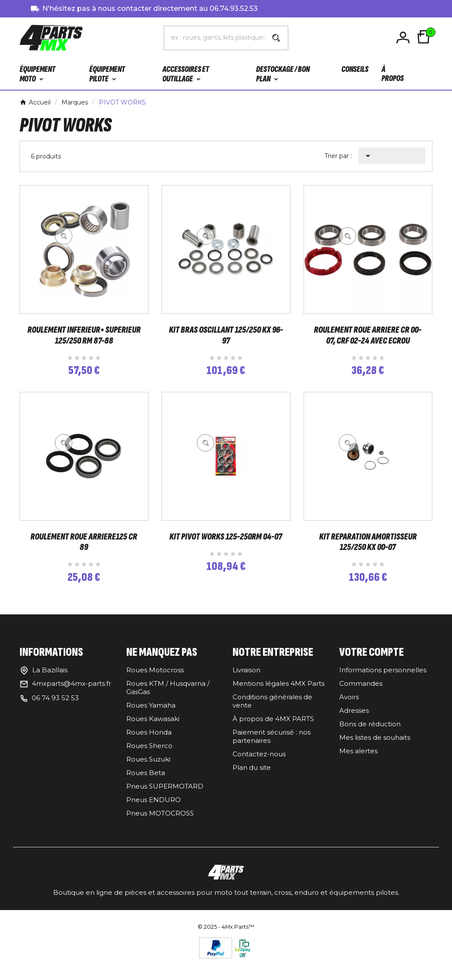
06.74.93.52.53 (233, 8)
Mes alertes (358, 757)
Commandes (360, 689)
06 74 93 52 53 (55, 704)
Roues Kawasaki (152, 725)
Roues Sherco (149, 752)
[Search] (276, 38)
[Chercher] (214, 37)
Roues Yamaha (150, 711)
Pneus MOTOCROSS (160, 819)
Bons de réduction (370, 730)
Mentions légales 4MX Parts (278, 689)
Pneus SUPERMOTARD (164, 792)
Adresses (354, 716)
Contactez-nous (259, 760)
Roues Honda (149, 738)
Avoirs (349, 703)
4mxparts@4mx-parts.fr (71, 689)
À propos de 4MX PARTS (273, 725)
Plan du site (252, 773)
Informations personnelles (382, 676)
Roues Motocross (155, 676)
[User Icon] (404, 37)
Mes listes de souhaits (374, 743)
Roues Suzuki (148, 765)
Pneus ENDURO (153, 806)
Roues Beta (145, 779)
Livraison (246, 676)
